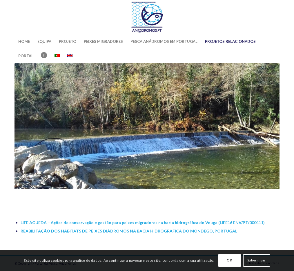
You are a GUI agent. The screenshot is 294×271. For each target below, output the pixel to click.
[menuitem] (24, 41)
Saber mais (256, 260)
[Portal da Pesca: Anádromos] (147, 17)
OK (229, 260)
